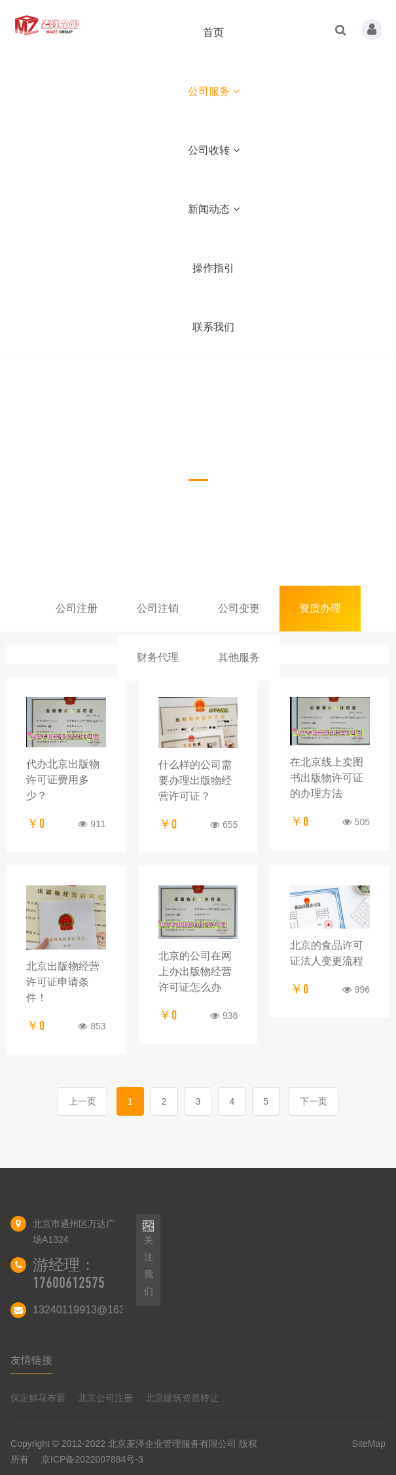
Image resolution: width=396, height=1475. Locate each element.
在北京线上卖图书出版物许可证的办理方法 (326, 777)
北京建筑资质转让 (182, 1398)
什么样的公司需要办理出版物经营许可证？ (195, 780)
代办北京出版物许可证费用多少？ (62, 779)
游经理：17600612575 (69, 1273)
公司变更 (239, 608)
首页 (213, 32)
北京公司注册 (105, 1398)
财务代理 (158, 657)
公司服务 (214, 91)
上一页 (82, 1101)
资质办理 (320, 608)
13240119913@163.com (90, 1309)
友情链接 (31, 1360)
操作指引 (213, 268)
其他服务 (239, 657)
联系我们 (213, 326)
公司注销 (158, 608)
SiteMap (369, 1443)
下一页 (313, 1101)
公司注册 (77, 608)
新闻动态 (214, 209)
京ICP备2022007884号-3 (92, 1459)
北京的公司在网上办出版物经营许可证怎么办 (195, 971)
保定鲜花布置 (37, 1398)
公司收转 (214, 150)
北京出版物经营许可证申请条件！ (62, 982)
